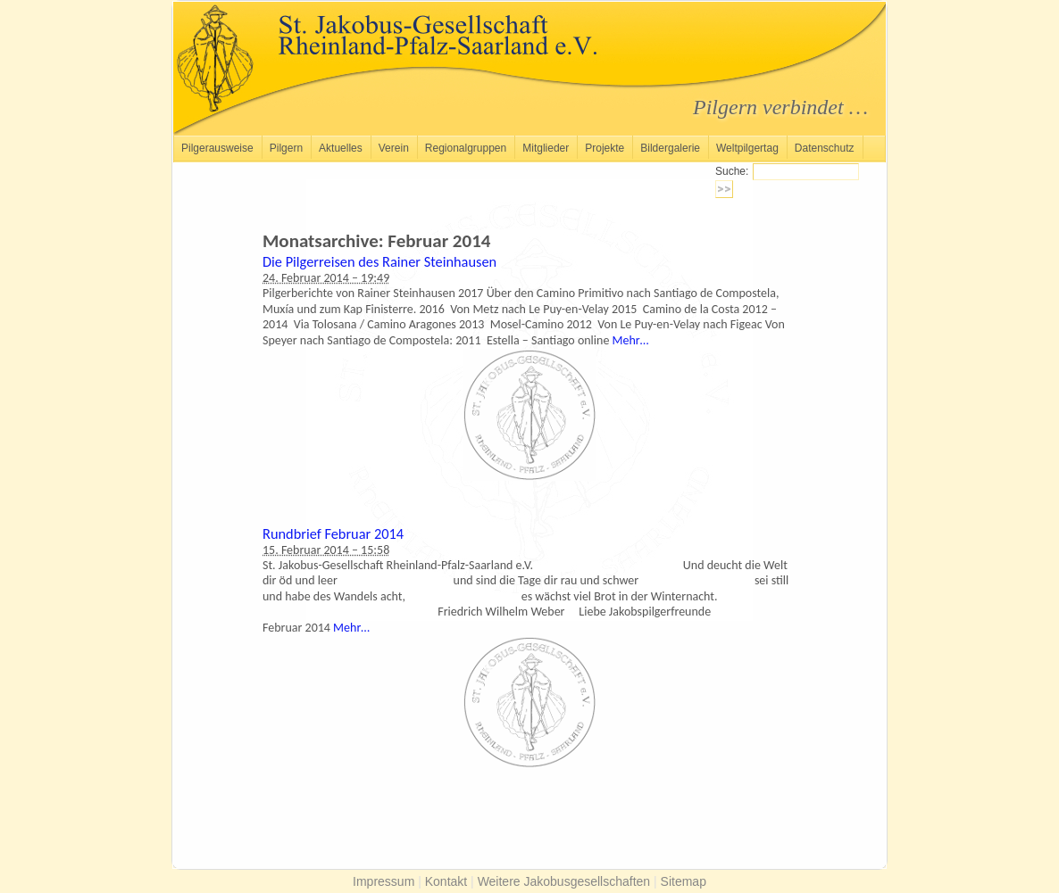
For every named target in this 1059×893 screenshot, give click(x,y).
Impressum (383, 881)
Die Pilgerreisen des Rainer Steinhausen (379, 261)
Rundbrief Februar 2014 (333, 533)
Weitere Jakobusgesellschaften (564, 881)
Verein (394, 148)
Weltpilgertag (747, 148)
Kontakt (446, 881)
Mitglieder (545, 148)
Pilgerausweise (217, 148)
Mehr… (631, 340)
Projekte (604, 148)
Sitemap (683, 881)
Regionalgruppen (465, 148)
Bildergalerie (670, 148)
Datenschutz (825, 148)
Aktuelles (341, 148)
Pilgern (286, 148)
